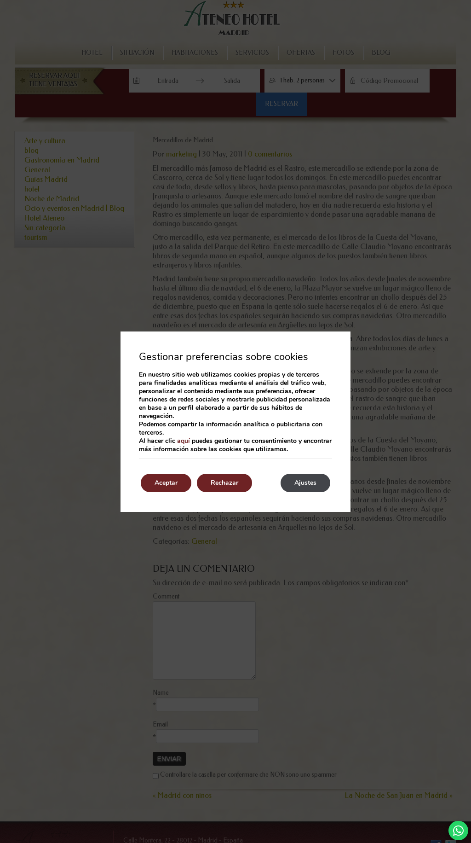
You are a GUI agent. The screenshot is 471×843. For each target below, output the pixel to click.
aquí (183, 440)
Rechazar (224, 482)
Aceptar (166, 482)
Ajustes (305, 482)
